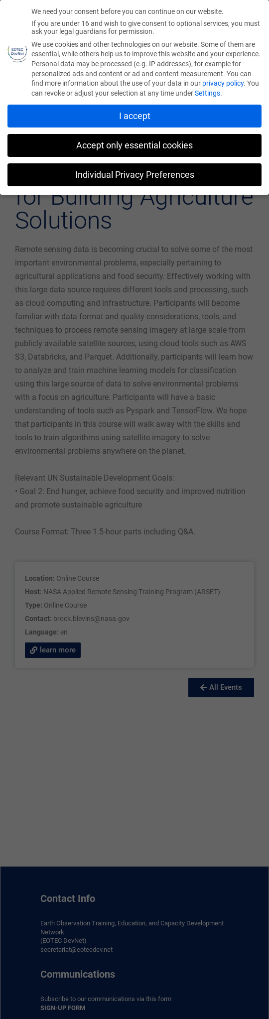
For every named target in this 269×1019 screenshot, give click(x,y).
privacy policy (223, 83)
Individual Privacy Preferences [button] (134, 175)
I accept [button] (134, 116)
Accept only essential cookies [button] (134, 145)
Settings (207, 93)
